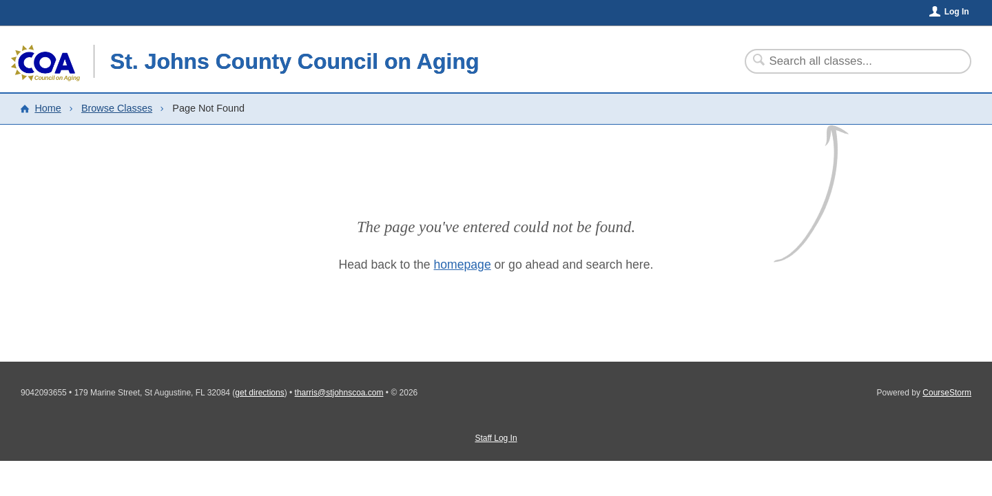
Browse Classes (116, 108)
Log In (956, 12)
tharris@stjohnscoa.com (339, 392)
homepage (462, 264)
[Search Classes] (849, 61)
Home (47, 108)
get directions (259, 392)
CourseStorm (946, 392)
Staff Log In (496, 438)
